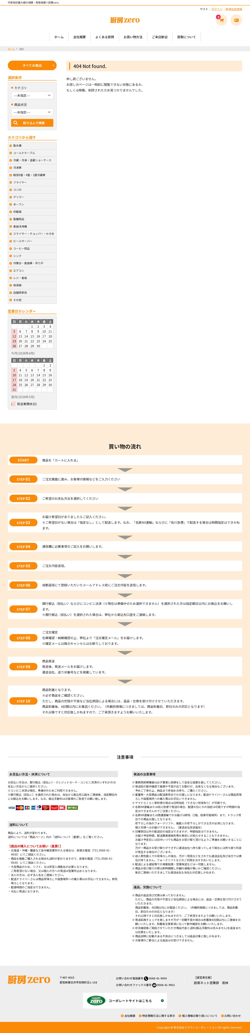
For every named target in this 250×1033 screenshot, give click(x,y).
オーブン (18, 204)
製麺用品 (18, 219)
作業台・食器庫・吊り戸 (28, 263)
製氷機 (17, 145)
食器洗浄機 (20, 226)
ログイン (217, 9)
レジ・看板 (20, 278)
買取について (186, 37)
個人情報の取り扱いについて (200, 1016)
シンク (17, 256)
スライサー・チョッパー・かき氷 (33, 234)
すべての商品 (32, 65)
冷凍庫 (17, 167)
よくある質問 (104, 37)
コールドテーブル (24, 153)
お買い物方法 (133, 37)
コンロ (17, 189)
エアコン (18, 270)
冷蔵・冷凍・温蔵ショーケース (32, 160)
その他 (17, 300)
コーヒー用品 (21, 248)
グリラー (18, 197)
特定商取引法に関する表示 (158, 1016)
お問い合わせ (232, 1016)
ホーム (59, 37)
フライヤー (20, 182)
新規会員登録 (234, 9)
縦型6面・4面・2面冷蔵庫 (29, 175)
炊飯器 (17, 212)
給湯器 (17, 285)
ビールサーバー (22, 241)
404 (21, 48)
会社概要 (79, 37)
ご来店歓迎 (160, 37)
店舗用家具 (20, 292)
